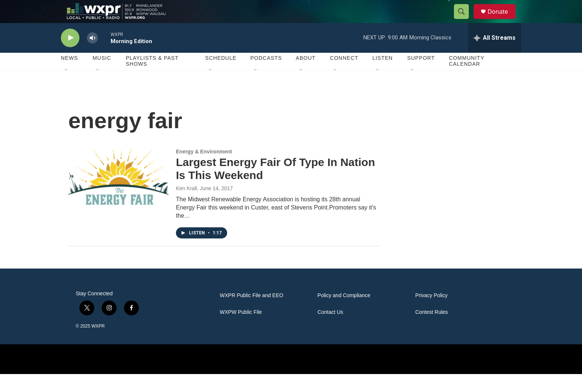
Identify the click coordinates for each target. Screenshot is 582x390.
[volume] (92, 54)
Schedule (220, 74)
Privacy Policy (431, 311)
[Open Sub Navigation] (66, 86)
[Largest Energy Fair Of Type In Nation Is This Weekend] (118, 193)
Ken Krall (186, 204)
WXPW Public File (241, 328)
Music (101, 74)
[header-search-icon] (464, 19)
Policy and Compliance (343, 311)
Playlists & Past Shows (152, 77)
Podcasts (266, 74)
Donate (502, 19)
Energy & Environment (204, 167)
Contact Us (330, 328)
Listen (382, 74)
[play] (70, 54)
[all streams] (494, 54)
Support (421, 74)
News (69, 74)
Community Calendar (466, 77)
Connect (344, 74)
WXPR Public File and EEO (251, 311)
